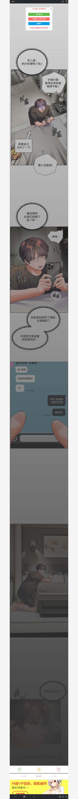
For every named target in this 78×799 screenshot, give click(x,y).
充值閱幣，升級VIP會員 (39, 19)
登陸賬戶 (39, 23)
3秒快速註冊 (39, 14)
